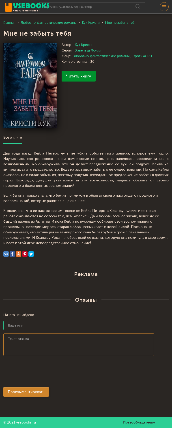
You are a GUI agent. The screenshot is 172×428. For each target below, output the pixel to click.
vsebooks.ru (26, 422)
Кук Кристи (83, 45)
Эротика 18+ (142, 56)
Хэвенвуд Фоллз (88, 50)
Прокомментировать (26, 392)
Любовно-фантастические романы (102, 56)
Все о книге (12, 138)
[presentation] (37, 373)
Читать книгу (78, 76)
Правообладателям (139, 422)
